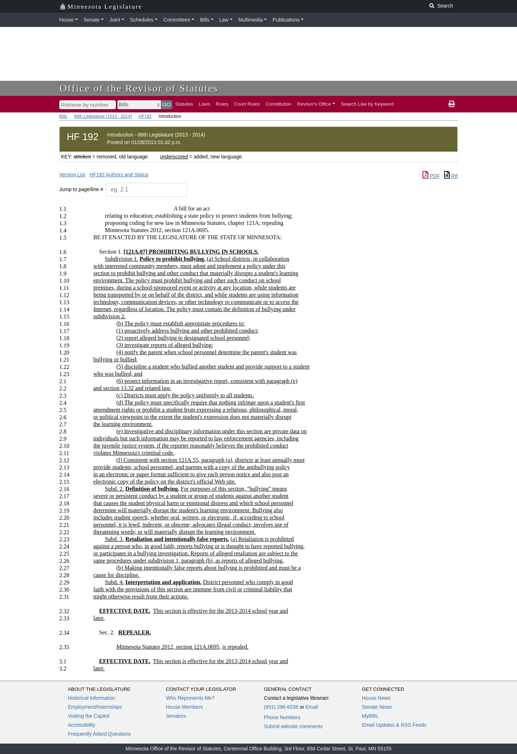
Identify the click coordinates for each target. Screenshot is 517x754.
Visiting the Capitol (89, 716)
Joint (115, 20)
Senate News (377, 707)
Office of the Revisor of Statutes (139, 88)
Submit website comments (293, 726)
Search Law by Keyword (367, 104)
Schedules (141, 20)
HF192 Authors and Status (118, 174)
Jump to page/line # (81, 189)
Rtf (451, 176)
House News (376, 698)
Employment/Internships (95, 707)
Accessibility (81, 725)
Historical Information (91, 698)
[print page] (452, 104)
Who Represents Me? (190, 698)
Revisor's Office (314, 104)
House (66, 20)
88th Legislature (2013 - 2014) (103, 116)
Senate (91, 20)
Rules (222, 104)
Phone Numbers (282, 717)
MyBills (370, 716)
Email (312, 707)
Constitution (279, 104)
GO (166, 104)
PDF (431, 176)
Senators (176, 716)
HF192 (145, 116)
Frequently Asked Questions (99, 734)
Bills (204, 20)
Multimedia (250, 20)
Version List (72, 174)
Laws (204, 104)
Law (224, 20)
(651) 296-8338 (281, 707)
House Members (184, 707)
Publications (286, 20)
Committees (176, 20)
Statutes (184, 104)
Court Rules (247, 104)
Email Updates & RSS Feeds (394, 725)
